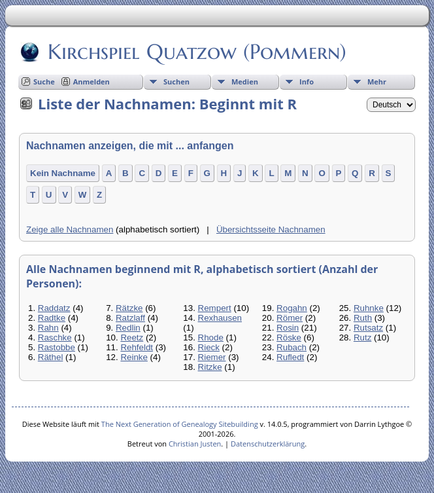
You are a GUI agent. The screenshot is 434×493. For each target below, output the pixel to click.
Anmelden (91, 81)
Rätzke (129, 308)
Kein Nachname (62, 173)
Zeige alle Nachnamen (69, 229)
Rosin (287, 328)
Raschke (55, 337)
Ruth (363, 318)
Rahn (48, 328)
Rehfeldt (136, 347)
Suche (44, 81)
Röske (288, 337)
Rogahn (291, 308)
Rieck (209, 347)
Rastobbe (56, 347)
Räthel (50, 357)
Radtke (51, 318)
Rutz (362, 337)
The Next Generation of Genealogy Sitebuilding (179, 424)
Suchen (176, 81)
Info (306, 81)
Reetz (131, 337)
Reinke (134, 357)
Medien (244, 81)
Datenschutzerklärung (268, 443)
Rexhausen (220, 318)
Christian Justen (195, 443)
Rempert (214, 308)
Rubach (291, 347)
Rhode (211, 337)
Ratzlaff (130, 318)
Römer (289, 318)
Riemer (212, 357)
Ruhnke (369, 308)
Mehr (376, 81)
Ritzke (210, 367)
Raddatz (54, 308)
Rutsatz (368, 328)
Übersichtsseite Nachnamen (271, 229)
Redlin (128, 328)
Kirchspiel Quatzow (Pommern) (196, 52)
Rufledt (290, 357)
